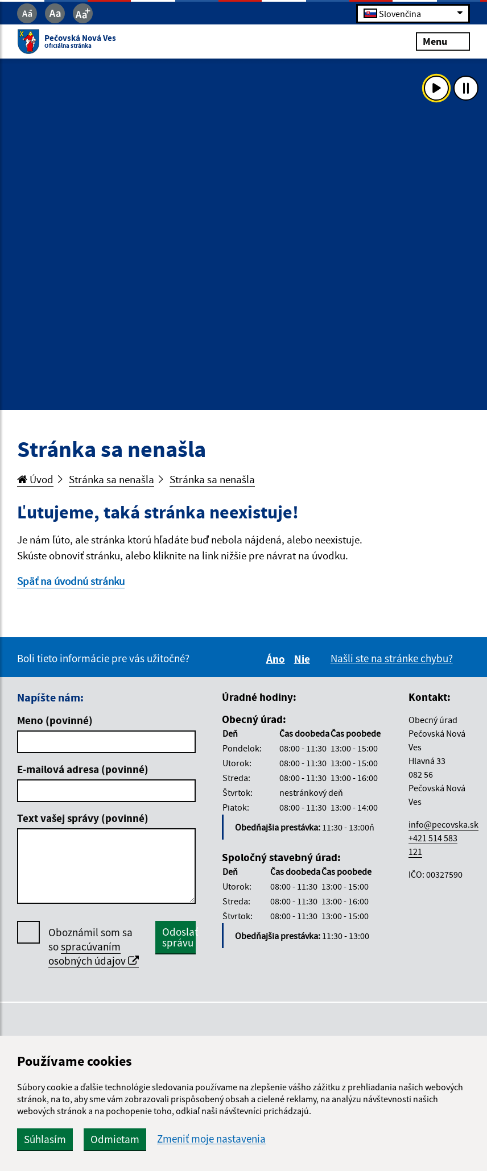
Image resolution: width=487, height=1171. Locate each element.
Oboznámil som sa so (93, 946)
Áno (277, 659)
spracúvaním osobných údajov (93, 953)
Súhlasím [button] (45, 1139)
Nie (303, 659)
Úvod (35, 479)
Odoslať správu (179, 937)
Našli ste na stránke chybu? (392, 658)
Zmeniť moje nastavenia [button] (211, 1138)
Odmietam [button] (114, 1139)
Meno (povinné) (55, 720)
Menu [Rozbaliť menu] (443, 41)
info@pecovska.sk (443, 824)
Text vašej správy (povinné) (82, 818)
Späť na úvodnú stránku (71, 581)
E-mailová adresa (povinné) (82, 769)
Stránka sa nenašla (111, 479)
